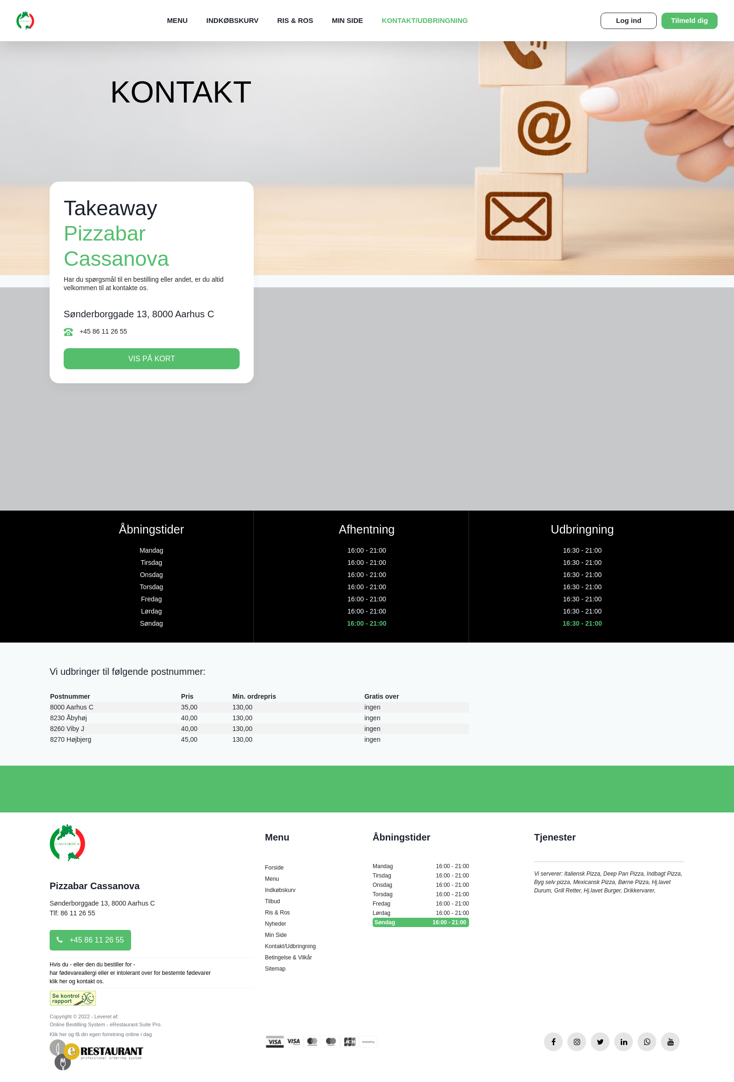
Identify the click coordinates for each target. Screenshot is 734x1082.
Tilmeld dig (689, 20)
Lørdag (421, 913)
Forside (274, 867)
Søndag (420, 922)
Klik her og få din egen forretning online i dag (101, 1034)
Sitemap (275, 968)
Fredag (421, 903)
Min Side (347, 20)
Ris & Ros (295, 20)
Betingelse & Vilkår (288, 957)
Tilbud (272, 901)
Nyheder (275, 924)
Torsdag (421, 894)
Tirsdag (421, 875)
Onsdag (421, 885)
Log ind (628, 20)
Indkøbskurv (232, 20)
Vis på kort (151, 359)
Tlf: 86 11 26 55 (72, 913)
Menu (177, 20)
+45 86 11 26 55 (95, 331)
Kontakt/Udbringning (425, 20)
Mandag (421, 866)
